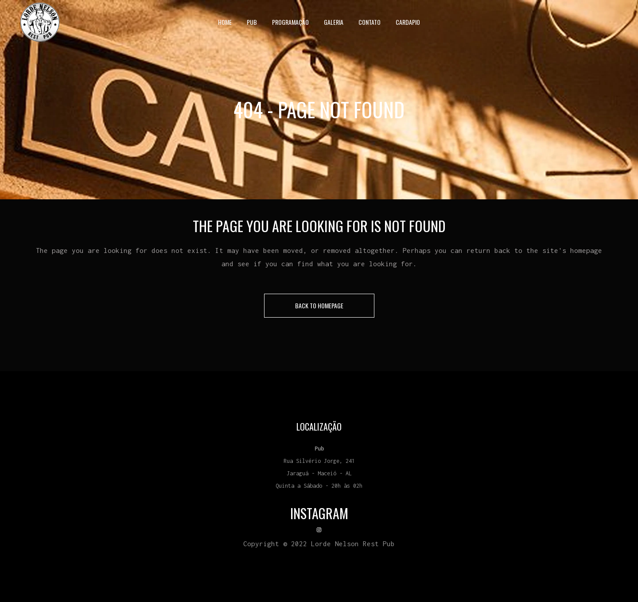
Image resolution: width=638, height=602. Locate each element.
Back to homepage (319, 305)
